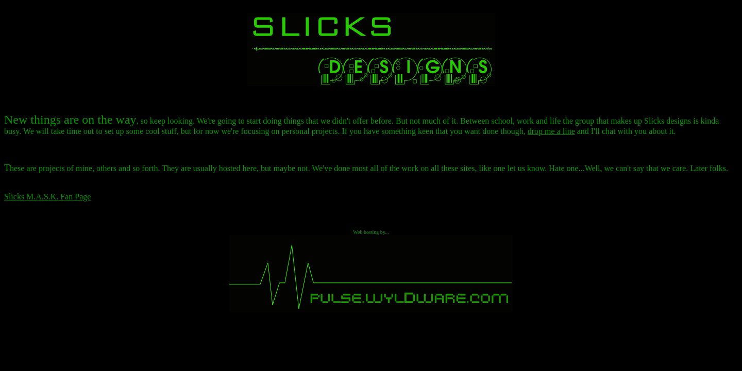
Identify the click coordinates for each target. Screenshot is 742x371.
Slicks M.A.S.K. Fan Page (47, 196)
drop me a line (551, 131)
